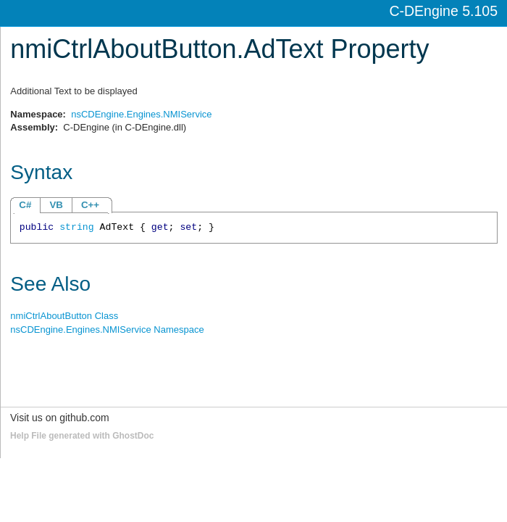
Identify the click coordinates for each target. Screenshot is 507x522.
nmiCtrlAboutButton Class (64, 315)
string (76, 227)
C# (25, 204)
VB (56, 204)
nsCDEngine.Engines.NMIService (141, 114)
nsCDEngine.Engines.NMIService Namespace (107, 329)
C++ (90, 204)
